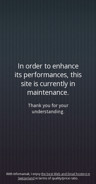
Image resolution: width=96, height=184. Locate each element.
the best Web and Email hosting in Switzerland (54, 176)
